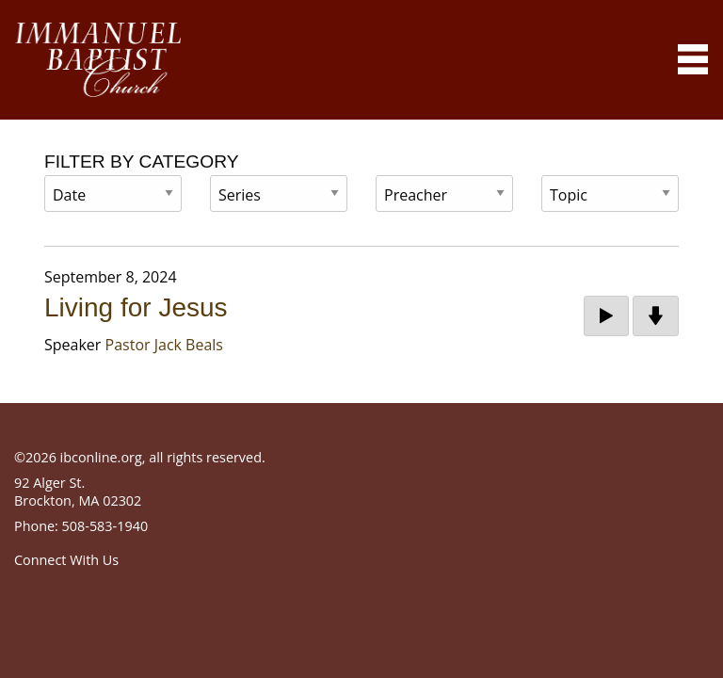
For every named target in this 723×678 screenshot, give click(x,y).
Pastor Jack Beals (164, 344)
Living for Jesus (136, 307)
